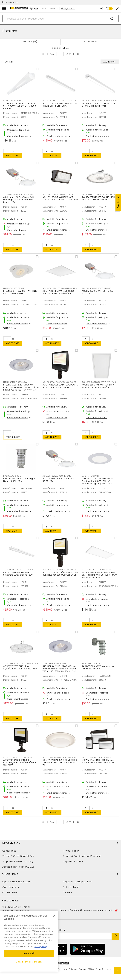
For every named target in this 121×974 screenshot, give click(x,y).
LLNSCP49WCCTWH (13, 288)
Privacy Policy (71, 850)
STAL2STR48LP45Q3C (14, 100)
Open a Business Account (17, 881)
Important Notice (73, 861)
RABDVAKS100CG (12, 476)
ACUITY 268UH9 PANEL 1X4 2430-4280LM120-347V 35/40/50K (98, 386)
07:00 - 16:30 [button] (48, 8)
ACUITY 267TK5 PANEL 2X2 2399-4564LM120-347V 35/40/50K (59, 292)
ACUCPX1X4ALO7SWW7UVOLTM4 (99, 382)
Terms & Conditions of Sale (18, 856)
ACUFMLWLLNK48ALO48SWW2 (19, 569)
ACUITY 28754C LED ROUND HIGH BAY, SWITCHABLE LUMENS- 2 (98, 198)
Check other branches (17, 136)
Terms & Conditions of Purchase (82, 856)
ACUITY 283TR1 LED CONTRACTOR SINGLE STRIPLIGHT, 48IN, (98, 104)
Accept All (29, 953)
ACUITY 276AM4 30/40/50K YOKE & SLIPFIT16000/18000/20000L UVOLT (60, 573)
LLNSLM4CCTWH (90, 476)
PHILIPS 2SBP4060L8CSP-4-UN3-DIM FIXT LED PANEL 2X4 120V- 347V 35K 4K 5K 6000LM (99, 575)
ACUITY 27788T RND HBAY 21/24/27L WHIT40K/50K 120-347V (20, 667)
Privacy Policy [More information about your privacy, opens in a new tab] (41, 946)
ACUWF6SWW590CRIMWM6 (96, 288)
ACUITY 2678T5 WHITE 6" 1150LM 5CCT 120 (97, 292)
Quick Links (60, 874)
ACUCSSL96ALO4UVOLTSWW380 (60, 100)
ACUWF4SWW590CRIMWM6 (18, 194)
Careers (67, 892)
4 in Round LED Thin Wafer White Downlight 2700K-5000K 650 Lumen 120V (19, 200)
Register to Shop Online (77, 881)
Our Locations (10, 887)
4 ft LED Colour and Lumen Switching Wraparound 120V (18, 573)
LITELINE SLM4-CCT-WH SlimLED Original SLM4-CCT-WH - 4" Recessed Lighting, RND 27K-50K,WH (97, 482)
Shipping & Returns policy (17, 861)
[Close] (54, 915)
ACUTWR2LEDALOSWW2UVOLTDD (60, 194)
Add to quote (13, 437)
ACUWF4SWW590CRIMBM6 (57, 476)
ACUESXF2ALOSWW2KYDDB (17, 757)
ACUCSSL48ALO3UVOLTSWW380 (99, 100)
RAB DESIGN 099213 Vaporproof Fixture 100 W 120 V (98, 667)
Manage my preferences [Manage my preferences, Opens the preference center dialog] (29, 961)
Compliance (9, 850)
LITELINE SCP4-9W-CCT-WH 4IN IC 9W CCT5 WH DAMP (20, 292)
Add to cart (13, 155)
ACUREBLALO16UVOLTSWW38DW (99, 194)
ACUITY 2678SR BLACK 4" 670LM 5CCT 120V (59, 479)
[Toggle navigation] (4, 9)
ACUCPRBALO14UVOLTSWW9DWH (21, 663)
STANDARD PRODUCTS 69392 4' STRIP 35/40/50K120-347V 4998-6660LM (20, 106)
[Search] (60, 18)
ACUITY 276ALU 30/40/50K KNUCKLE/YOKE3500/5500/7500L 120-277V (20, 762)
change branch (68, 8)
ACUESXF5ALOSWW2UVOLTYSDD (60, 382)
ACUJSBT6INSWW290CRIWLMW (59, 757)
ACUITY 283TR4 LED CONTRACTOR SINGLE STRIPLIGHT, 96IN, (60, 104)
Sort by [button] (89, 41)
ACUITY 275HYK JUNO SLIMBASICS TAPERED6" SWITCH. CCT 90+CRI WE (60, 762)
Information (60, 843)
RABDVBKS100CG (91, 663)
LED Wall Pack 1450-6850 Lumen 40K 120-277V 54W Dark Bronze (98, 761)
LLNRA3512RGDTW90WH (16, 382)
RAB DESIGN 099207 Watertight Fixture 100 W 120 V (19, 479)
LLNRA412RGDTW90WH (54, 663)
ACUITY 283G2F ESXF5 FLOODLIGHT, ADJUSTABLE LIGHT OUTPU (60, 386)
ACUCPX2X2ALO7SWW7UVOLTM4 (60, 288)
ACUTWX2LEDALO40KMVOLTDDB (98, 757)
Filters (30, 41)
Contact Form (10, 892)
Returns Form (71, 887)
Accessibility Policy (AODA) (18, 866)
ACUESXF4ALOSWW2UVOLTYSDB (60, 569)
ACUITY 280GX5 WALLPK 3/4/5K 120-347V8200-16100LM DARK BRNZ (60, 198)
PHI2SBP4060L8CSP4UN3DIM (97, 569)
